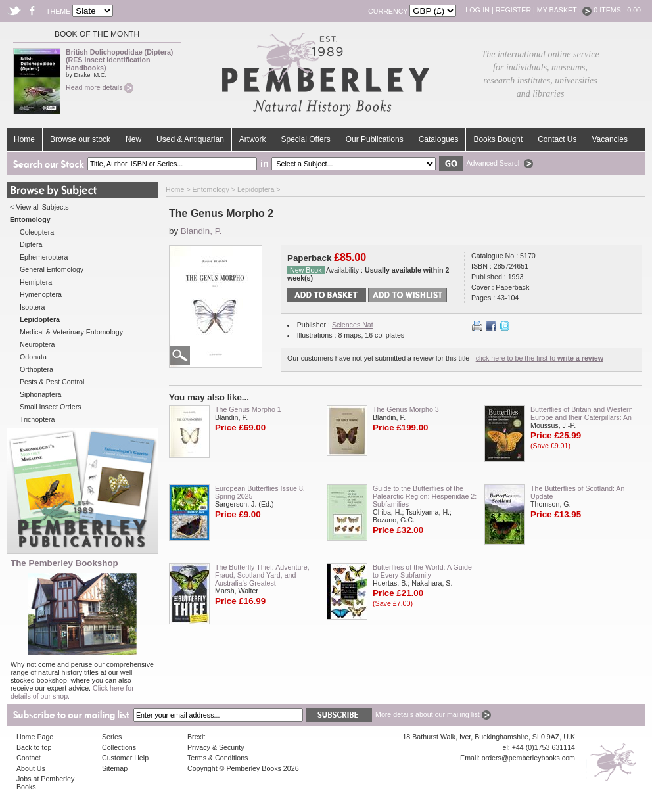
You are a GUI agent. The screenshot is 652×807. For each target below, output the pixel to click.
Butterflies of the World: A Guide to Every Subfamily (422, 571)
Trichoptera (37, 419)
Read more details (99, 87)
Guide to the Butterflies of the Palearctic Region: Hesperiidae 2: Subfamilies (425, 496)
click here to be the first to (539, 358)
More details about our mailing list (433, 714)
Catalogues (439, 139)
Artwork (252, 139)
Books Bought (498, 139)
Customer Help (125, 758)
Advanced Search (499, 163)
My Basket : (564, 10)
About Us (30, 768)
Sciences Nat (352, 325)
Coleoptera (37, 232)
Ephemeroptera (44, 257)
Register (513, 10)
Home (24, 139)
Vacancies (609, 139)
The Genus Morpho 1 (248, 409)
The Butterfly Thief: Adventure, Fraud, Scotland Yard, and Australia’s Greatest (262, 575)
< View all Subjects (39, 207)
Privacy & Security (215, 747)
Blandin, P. (201, 231)
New (133, 139)
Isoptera (32, 307)
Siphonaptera (40, 394)
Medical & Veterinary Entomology (71, 332)
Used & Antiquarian (190, 139)
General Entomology (51, 269)
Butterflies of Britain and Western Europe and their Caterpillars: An (581, 413)
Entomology (211, 189)
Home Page (34, 737)
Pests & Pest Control (52, 382)
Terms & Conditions (217, 758)
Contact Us (557, 139)
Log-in (477, 10)
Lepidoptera (255, 189)
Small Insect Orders (51, 407)
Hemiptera (36, 282)
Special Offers (305, 139)
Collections (119, 747)
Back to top (33, 747)
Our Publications (375, 139)
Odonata (33, 357)
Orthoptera (36, 369)
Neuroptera (37, 344)
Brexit (196, 737)
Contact (28, 758)
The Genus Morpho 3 (406, 409)
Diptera (31, 244)
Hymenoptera (41, 294)
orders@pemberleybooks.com (528, 758)
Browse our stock (80, 139)
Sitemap (115, 768)
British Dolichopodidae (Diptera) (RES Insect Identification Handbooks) (119, 60)
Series (112, 737)
